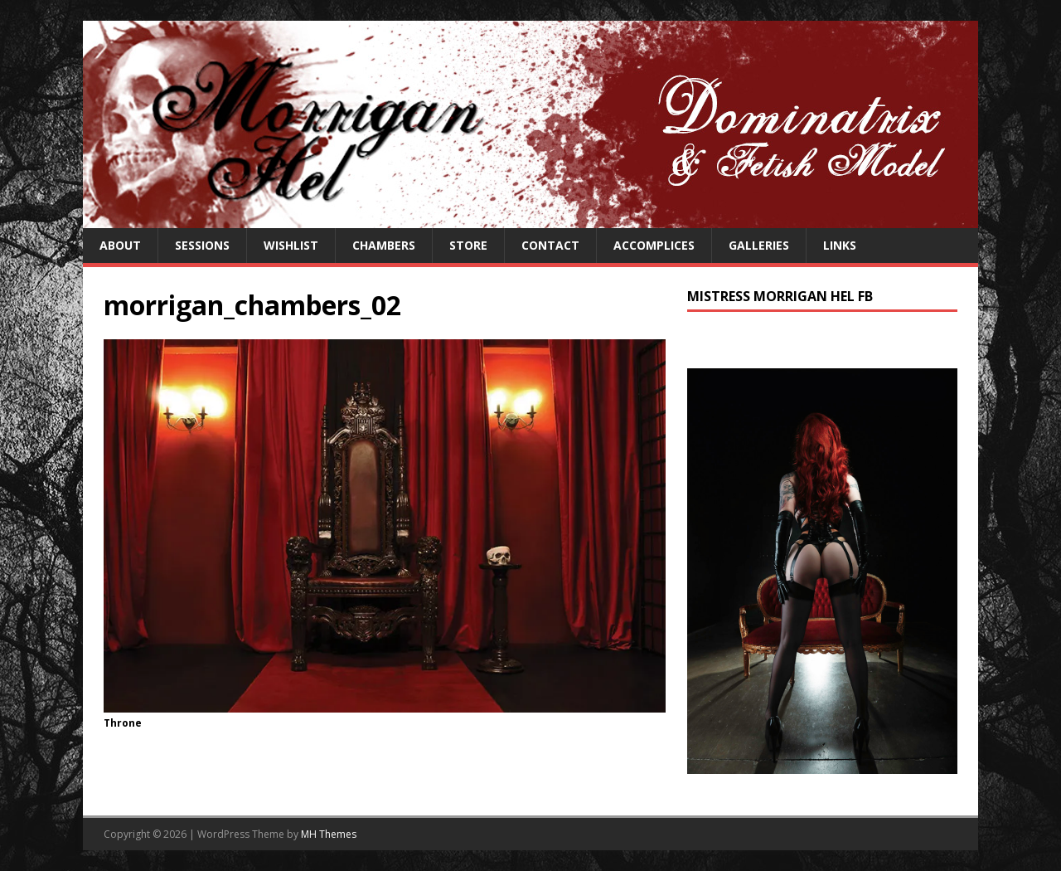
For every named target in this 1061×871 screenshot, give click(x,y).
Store (468, 245)
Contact (550, 245)
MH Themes (328, 834)
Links (839, 245)
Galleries (759, 245)
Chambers (383, 245)
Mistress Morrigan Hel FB (780, 296)
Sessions (202, 245)
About (120, 245)
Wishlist (291, 245)
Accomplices (654, 245)
